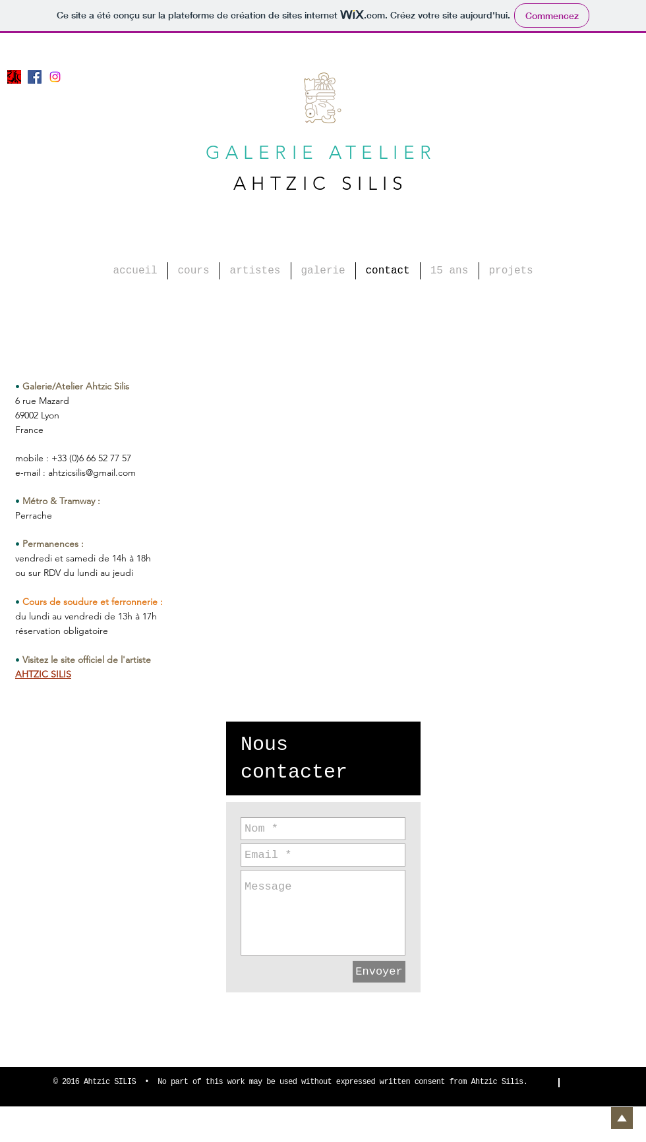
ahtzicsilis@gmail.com (92, 472)
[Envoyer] (379, 972)
